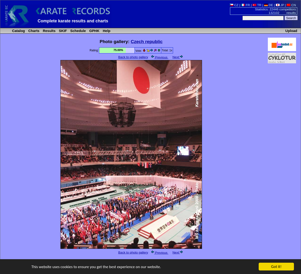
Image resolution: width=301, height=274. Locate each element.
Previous (159, 57)
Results (48, 31)
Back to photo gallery (133, 57)
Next (178, 57)
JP (280, 5)
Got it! (276, 266)
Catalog (18, 31)
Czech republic (146, 41)
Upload (291, 31)
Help (106, 31)
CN (291, 5)
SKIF (62, 31)
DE (268, 5)
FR (245, 5)
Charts (33, 31)
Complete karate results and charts (73, 21)
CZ (234, 5)
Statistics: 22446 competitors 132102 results (275, 11)
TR (257, 5)
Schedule (77, 31)
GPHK (93, 31)
